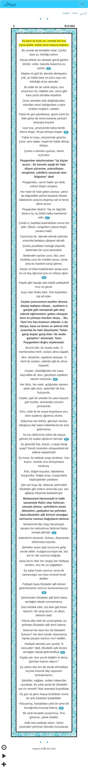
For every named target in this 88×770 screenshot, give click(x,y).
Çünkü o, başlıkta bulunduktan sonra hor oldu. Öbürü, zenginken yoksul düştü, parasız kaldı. (44, 227)
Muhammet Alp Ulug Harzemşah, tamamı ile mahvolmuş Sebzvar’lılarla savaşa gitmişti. (44, 528)
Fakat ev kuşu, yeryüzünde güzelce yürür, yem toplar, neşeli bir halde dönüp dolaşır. (44, 141)
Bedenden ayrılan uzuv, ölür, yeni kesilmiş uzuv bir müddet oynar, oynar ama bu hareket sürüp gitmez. (44, 259)
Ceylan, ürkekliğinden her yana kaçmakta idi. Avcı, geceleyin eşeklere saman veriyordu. (44, 374)
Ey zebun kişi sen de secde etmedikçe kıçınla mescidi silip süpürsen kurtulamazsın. (44, 671)
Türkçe (75, 13)
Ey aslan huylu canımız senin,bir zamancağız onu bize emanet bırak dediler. (44, 574)
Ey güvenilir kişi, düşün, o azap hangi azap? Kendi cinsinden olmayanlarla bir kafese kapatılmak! (44, 448)
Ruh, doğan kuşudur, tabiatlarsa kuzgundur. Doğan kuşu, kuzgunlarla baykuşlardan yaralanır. (44, 475)
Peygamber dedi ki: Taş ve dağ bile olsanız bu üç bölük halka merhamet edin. (44, 213)
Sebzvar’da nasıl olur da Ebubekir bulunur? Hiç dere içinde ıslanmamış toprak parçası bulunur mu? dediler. (44, 634)
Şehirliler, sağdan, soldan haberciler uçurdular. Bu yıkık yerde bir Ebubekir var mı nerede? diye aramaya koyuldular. (43, 684)
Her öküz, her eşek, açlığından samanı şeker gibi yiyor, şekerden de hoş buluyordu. (44, 388)
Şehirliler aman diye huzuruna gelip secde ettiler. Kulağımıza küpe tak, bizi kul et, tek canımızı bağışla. (44, 551)
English (66, 13)
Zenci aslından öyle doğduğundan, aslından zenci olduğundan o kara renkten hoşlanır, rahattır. (44, 104)
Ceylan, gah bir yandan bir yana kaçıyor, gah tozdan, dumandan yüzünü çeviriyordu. (44, 402)
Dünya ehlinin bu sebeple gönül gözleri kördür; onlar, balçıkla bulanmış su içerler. (44, 64)
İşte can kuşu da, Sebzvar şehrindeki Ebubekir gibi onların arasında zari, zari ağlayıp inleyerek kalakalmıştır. (44, 489)
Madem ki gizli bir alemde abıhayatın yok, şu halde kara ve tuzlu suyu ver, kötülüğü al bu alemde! (44, 77)
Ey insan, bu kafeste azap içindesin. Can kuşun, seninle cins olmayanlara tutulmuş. (44, 461)
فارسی (83, 13)
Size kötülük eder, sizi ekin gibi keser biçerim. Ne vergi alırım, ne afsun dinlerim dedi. (44, 611)
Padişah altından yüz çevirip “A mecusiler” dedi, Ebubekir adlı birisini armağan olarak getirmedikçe (44, 647)
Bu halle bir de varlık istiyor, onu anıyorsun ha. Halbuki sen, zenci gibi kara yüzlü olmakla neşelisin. (44, 91)
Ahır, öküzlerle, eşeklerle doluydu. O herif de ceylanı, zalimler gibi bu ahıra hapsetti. (44, 361)
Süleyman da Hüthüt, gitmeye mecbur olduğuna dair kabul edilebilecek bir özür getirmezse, (44, 425)
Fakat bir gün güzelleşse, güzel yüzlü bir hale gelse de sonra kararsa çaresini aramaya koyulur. (44, 118)
